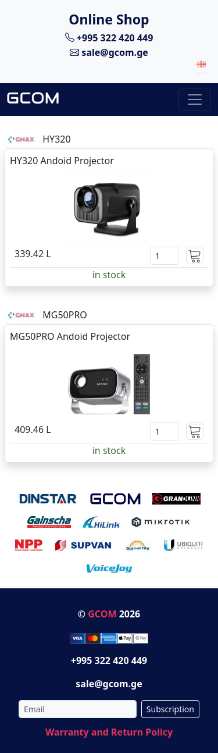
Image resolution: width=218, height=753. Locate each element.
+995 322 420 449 (109, 37)
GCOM (102, 614)
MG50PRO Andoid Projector (70, 336)
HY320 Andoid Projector (62, 160)
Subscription (170, 709)
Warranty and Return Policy (109, 732)
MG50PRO (64, 314)
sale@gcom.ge (109, 52)
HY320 (56, 139)
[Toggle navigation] (194, 99)
